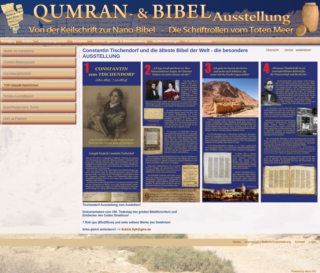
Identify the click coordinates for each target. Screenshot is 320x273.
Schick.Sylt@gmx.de (136, 229)
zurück (288, 50)
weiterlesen (303, 50)
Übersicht (272, 50)
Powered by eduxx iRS (303, 271)
